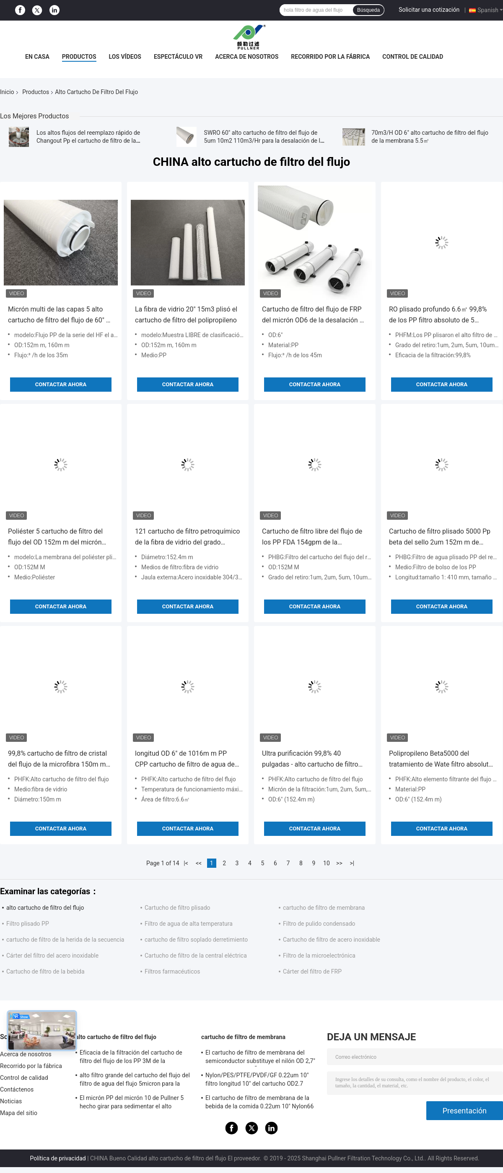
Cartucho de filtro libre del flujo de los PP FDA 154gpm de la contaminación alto (312, 537)
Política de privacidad (58, 1158)
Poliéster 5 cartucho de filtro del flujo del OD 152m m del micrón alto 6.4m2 (55, 537)
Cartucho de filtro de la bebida (45, 971)
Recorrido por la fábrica (330, 56)
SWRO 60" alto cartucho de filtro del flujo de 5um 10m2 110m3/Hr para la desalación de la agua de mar (264, 140)
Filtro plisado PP (27, 923)
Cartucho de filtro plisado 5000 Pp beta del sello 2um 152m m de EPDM (439, 537)
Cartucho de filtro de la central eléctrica (196, 955)
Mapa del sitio (18, 1113)
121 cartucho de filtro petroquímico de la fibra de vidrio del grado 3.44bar (187, 537)
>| (352, 863)
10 (326, 863)
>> (339, 863)
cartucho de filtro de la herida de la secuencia (65, 939)
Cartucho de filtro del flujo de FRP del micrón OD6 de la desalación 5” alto (314, 315)
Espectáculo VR (178, 56)
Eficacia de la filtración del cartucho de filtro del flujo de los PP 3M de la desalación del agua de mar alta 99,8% (131, 1058)
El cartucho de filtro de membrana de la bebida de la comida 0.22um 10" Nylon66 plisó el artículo (259, 1103)
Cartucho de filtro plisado (177, 907)
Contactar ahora (60, 384)
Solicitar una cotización (429, 9)
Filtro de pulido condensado (319, 923)
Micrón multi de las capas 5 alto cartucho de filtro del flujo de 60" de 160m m (60, 315)
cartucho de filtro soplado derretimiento (196, 939)
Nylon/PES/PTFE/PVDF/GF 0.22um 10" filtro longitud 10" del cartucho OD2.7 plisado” (257, 1080)
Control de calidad (412, 56)
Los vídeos (125, 56)
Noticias (11, 1101)
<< (199, 863)
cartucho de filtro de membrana (324, 907)
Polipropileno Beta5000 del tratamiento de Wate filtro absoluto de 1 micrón (441, 759)
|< (186, 863)
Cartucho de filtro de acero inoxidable (331, 939)
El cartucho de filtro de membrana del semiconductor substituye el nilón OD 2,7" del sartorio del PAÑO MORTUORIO (260, 1058)
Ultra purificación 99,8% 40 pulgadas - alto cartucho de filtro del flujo (310, 759)
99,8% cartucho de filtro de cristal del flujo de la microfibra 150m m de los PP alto (57, 759)
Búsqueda (368, 10)
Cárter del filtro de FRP (312, 971)
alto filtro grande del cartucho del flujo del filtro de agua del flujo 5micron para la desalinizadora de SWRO (135, 1080)
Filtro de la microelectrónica (319, 955)
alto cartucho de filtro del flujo (45, 907)
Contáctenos (17, 1089)
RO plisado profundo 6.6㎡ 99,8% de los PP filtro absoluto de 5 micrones (438, 315)
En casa (37, 56)
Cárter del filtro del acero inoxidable (52, 955)
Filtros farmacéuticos (172, 971)
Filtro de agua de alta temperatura (189, 923)
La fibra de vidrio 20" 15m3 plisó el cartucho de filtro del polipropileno (186, 314)
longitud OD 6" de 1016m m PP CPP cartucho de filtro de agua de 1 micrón (187, 759)
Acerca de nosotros (246, 56)
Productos (79, 56)
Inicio (7, 92)
